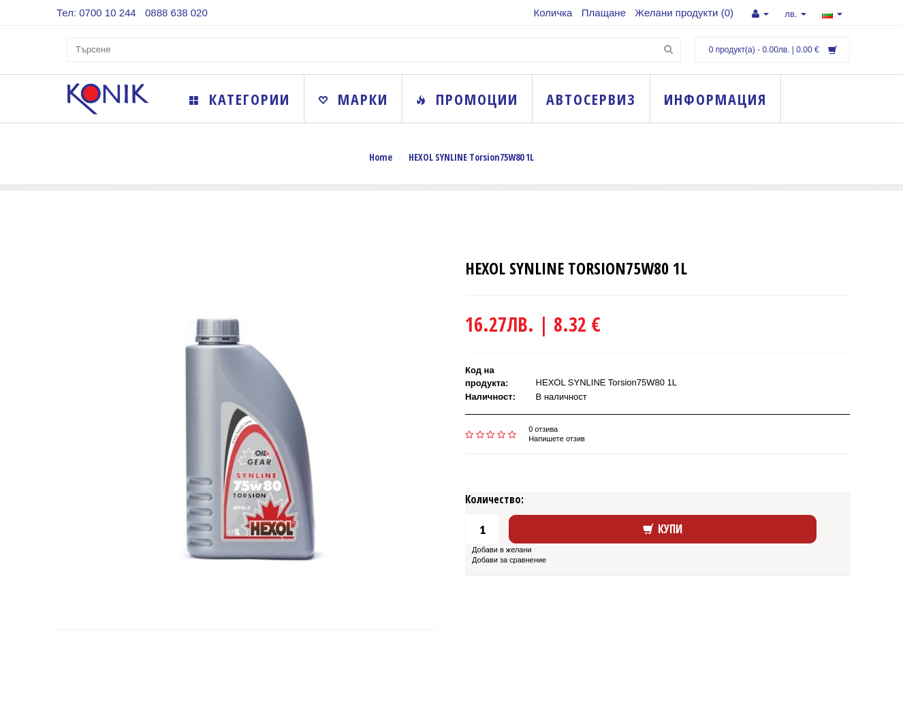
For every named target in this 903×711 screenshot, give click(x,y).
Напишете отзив (556, 438)
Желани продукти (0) (684, 12)
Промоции (467, 99)
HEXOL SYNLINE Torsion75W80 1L (471, 157)
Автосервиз (591, 99)
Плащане (604, 12)
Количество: (494, 499)
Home (380, 157)
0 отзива (543, 429)
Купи (662, 529)
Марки (353, 99)
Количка (553, 12)
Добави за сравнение (509, 560)
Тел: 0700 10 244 (96, 12)
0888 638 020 (176, 12)
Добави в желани (502, 550)
